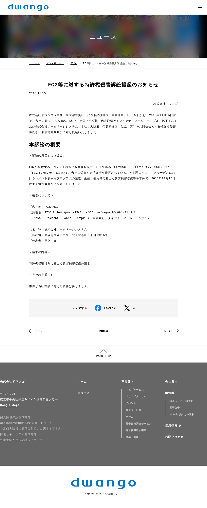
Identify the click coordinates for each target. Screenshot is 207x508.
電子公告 (174, 407)
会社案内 (171, 381)
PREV (39, 331)
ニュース (34, 63)
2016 (74, 63)
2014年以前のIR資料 (181, 414)
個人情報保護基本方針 (15, 417)
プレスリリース (55, 63)
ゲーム (130, 416)
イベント (131, 403)
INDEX (103, 331)
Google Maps (9, 405)
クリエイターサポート (139, 396)
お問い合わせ (174, 436)
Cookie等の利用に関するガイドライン (26, 423)
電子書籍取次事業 (136, 430)
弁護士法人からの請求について (21, 440)
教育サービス (134, 410)
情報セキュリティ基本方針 (18, 434)
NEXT (168, 331)
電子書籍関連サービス (139, 423)
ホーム (82, 381)
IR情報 (169, 393)
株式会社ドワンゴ (12, 381)
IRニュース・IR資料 (181, 401)
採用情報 (171, 425)
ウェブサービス (135, 389)
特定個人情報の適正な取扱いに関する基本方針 (32, 428)
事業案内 (127, 381)
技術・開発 (132, 437)
